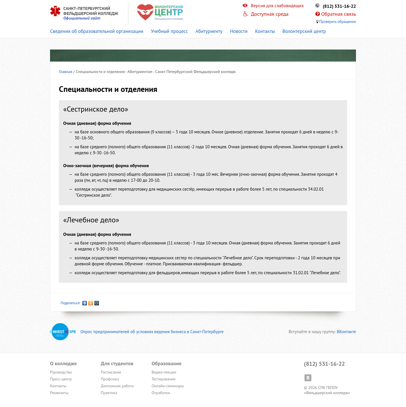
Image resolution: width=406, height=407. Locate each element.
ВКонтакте (346, 331)
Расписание (111, 372)
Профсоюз (110, 379)
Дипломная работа (117, 385)
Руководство (61, 372)
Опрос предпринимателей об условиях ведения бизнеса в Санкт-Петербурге (137, 331)
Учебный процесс (169, 31)
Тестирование (164, 379)
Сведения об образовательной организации (96, 31)
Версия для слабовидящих (277, 5)
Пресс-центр (61, 379)
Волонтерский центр (304, 31)
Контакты (265, 31)
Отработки (161, 392)
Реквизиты (59, 392)
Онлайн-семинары (168, 385)
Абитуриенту (209, 31)
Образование (166, 363)
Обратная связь (338, 14)
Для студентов (117, 363)
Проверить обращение (337, 21)
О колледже (63, 363)
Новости (239, 31)
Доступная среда (270, 14)
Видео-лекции (164, 372)
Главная (65, 71)
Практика (109, 392)
